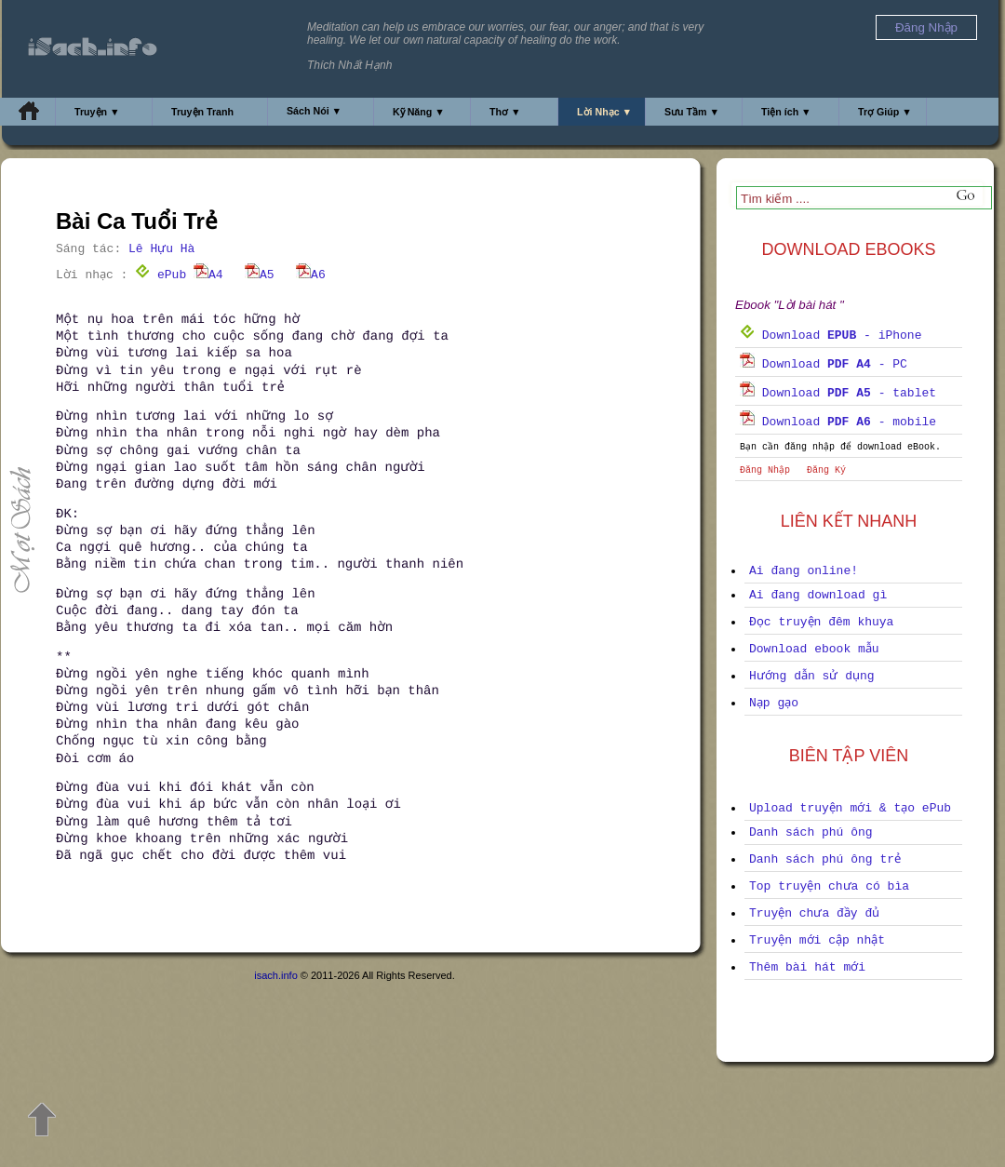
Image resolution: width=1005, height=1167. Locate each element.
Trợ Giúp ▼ (885, 111)
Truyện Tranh (202, 111)
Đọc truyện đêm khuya (821, 622)
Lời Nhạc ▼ (604, 111)
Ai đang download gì (818, 595)
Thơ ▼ (505, 111)
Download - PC (823, 364)
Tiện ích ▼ (786, 111)
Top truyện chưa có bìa (829, 886)
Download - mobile (838, 422)
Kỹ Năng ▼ (419, 111)
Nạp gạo (773, 703)
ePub (160, 275)
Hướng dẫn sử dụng (812, 676)
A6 (311, 275)
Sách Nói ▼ (314, 110)
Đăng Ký (826, 470)
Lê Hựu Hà (161, 249)
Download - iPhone (830, 335)
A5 (260, 275)
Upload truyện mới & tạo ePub (850, 808)
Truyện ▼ (97, 111)
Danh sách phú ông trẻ (825, 859)
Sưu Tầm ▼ (691, 111)
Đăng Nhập (765, 470)
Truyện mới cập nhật (817, 940)
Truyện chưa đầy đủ (814, 913)
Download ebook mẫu (814, 649)
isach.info (275, 975)
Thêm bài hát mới (807, 967)
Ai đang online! (803, 571)
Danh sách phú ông (811, 832)
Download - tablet (838, 393)
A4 (208, 275)
